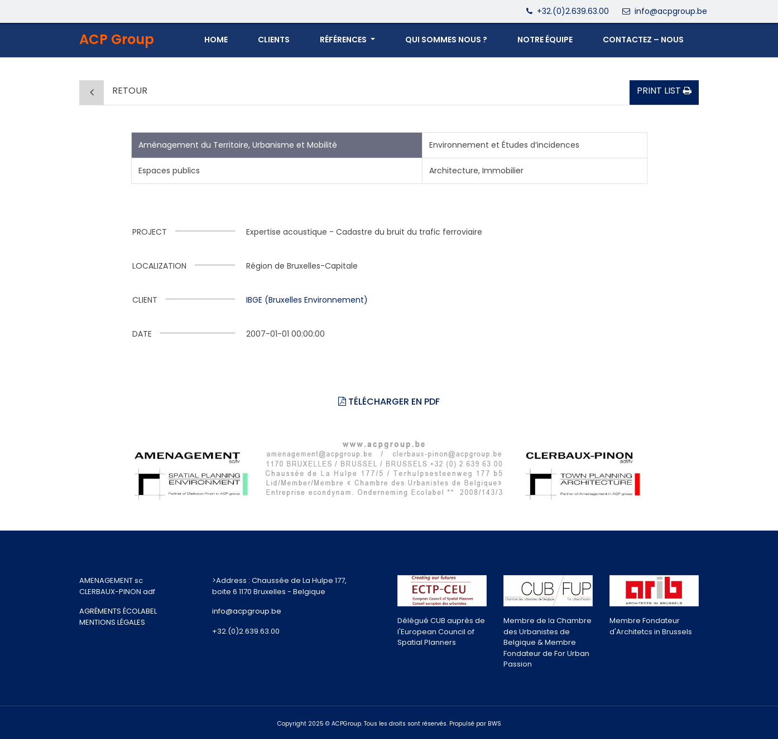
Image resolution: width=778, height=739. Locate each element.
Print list (664, 90)
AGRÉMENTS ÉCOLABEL (118, 611)
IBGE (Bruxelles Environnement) (307, 299)
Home (216, 39)
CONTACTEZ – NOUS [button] (643, 39)
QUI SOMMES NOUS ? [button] (446, 39)
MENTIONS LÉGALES (112, 622)
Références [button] (344, 39)
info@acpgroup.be (671, 11)
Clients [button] (274, 39)
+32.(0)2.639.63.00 (573, 11)
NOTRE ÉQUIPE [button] (545, 39)
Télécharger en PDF (389, 401)
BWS (494, 723)
